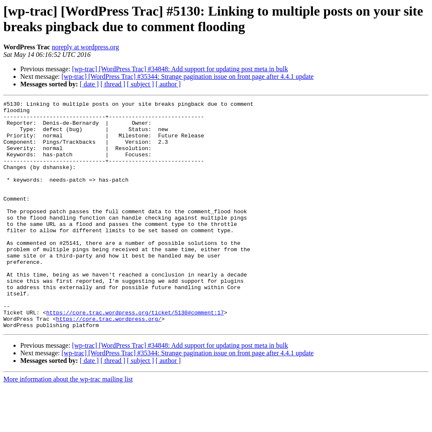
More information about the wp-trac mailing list (68, 424)
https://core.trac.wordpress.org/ (109, 363)
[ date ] (89, 84)
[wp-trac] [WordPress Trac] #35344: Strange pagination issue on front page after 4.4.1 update (188, 76)
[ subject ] (140, 84)
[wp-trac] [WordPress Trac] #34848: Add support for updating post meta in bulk (180, 68)
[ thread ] (112, 84)
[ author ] (168, 84)
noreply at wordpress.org (85, 47)
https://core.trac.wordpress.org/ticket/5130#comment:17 (135, 355)
